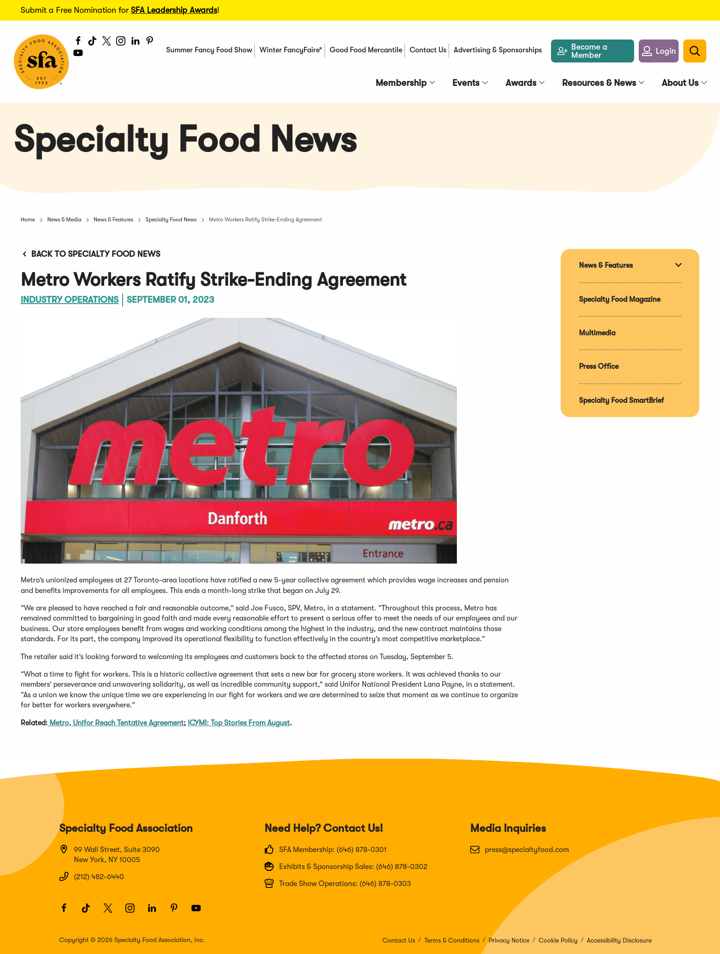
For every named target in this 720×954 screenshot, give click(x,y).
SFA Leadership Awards (174, 10)
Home (28, 219)
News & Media (64, 219)
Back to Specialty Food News (90, 254)
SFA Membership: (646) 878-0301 (325, 849)
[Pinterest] (150, 42)
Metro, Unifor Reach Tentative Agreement (116, 723)
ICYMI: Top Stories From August (239, 723)
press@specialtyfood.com (519, 849)
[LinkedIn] (136, 42)
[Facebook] (78, 42)
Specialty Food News (171, 219)
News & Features (113, 219)
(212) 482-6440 (91, 876)
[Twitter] (107, 42)
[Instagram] (121, 42)
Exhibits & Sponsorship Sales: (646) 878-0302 (346, 866)
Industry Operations (69, 299)
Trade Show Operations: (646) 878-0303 (337, 883)
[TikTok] (92, 42)
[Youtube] (82, 57)
